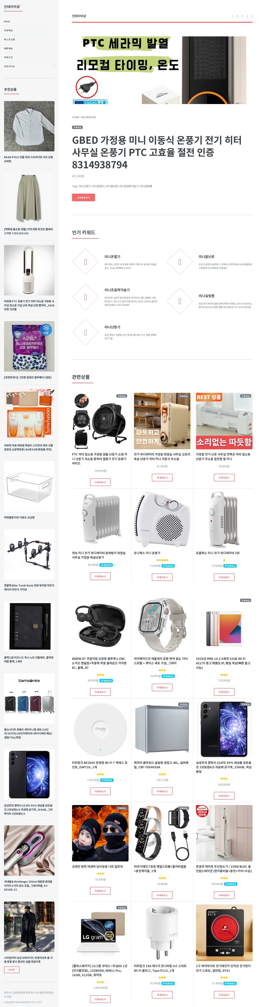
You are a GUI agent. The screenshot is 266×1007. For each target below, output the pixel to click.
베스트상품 (9, 39)
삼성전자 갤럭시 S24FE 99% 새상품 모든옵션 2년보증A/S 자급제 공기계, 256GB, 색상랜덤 (224, 767)
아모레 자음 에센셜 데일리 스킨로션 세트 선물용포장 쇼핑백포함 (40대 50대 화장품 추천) (28, 447)
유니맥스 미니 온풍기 (147, 553)
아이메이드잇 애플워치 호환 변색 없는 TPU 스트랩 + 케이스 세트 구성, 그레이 (161, 660)
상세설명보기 (83, 197)
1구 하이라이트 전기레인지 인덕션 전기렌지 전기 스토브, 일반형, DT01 (223, 968)
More (11, 969)
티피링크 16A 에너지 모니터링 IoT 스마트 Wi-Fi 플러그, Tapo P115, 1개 (160, 968)
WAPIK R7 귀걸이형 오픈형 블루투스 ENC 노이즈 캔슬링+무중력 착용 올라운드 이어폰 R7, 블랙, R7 (99, 663)
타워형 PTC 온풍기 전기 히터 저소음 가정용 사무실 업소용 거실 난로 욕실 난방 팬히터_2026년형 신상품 (29, 305)
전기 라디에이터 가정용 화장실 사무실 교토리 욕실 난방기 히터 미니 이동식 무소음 (162, 456)
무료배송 (8, 30)
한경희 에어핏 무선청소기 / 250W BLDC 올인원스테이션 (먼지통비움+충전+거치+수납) (224, 868)
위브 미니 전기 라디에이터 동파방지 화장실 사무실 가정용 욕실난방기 (99, 555)
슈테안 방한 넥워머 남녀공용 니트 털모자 (97, 866)
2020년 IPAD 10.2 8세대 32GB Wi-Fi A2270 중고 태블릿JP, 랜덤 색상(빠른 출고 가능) (223, 663)
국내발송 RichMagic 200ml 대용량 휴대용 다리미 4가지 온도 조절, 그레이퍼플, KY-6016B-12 (28, 886)
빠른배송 (8, 48)
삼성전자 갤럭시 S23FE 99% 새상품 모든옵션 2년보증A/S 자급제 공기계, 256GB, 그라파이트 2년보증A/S (28, 809)
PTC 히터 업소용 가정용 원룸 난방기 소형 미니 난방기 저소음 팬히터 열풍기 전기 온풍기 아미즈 (99, 458)
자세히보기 (100, 482)
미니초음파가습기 (117, 289)
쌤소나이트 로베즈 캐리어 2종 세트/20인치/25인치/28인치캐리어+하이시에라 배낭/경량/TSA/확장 (28, 733)
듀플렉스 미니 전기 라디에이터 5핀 (218, 553)
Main (7, 21)
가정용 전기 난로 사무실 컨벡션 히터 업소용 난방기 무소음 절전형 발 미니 (223, 456)
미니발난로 (206, 256)
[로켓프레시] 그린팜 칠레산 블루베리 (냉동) (28, 377)
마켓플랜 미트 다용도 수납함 (19, 517)
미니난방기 (112, 326)
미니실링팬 (206, 295)
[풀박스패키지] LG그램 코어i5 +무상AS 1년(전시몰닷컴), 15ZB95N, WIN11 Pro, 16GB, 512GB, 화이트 (99, 970)
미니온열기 (112, 256)
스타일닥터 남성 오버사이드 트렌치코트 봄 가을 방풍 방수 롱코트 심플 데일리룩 (28, 960)
